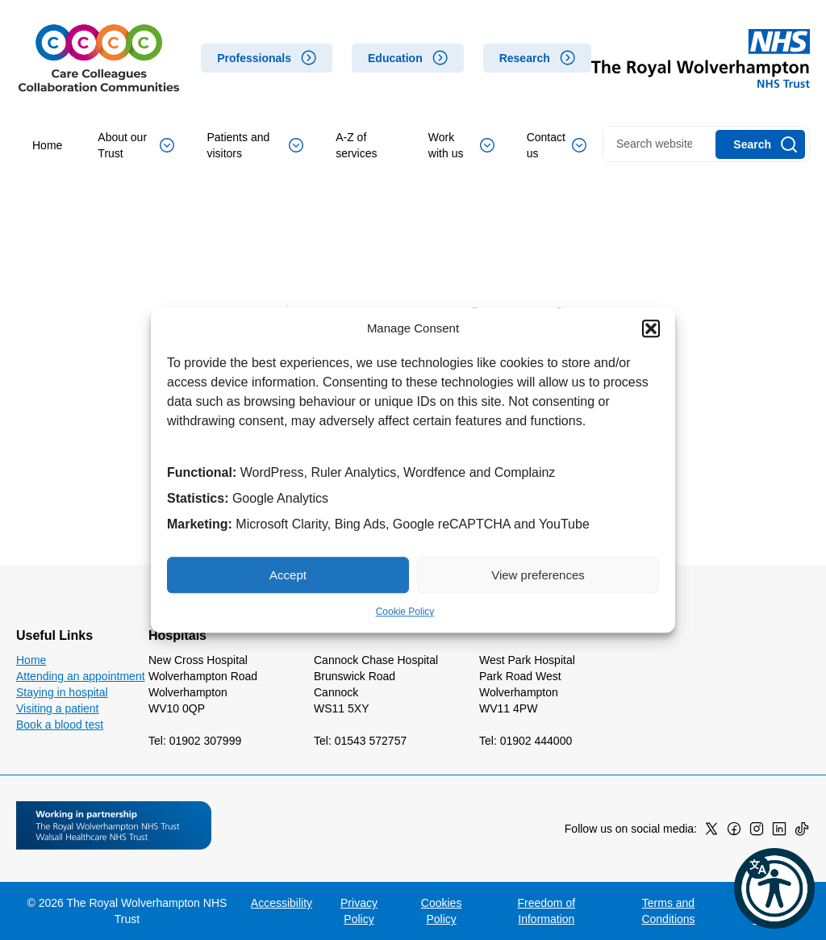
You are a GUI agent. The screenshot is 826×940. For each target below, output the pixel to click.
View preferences (538, 575)
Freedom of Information (547, 910)
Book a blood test (59, 724)
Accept (288, 575)
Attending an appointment (80, 676)
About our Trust (136, 145)
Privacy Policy (359, 910)
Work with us (461, 145)
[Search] (760, 144)
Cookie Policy (405, 611)
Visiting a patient (57, 708)
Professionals (254, 58)
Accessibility (281, 902)
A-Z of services (356, 145)
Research (524, 58)
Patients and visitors (254, 145)
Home (47, 145)
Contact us (556, 145)
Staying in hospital (62, 692)
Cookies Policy (441, 910)
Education (395, 58)
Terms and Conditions (668, 910)
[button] (651, 328)
